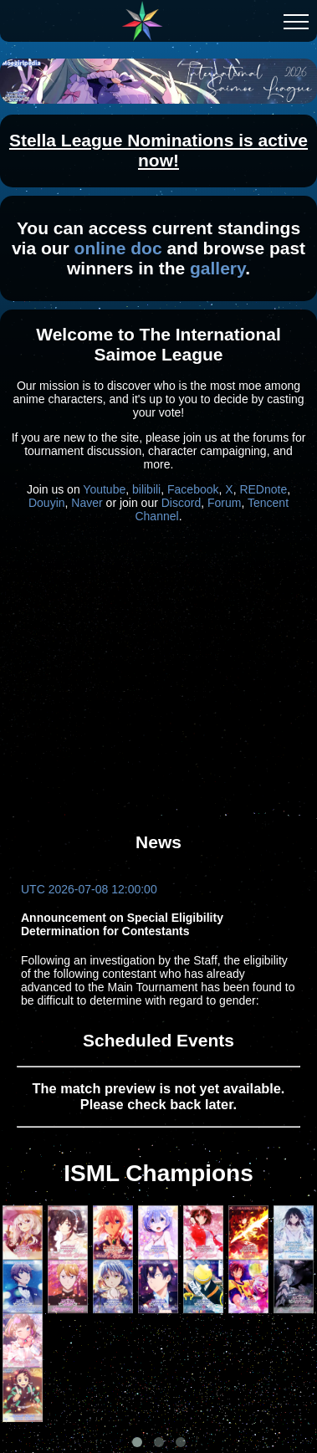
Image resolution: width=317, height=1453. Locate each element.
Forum (224, 502)
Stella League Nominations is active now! (158, 150)
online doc (118, 248)
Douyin (46, 502)
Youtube (104, 489)
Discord (181, 502)
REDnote (263, 489)
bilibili (146, 489)
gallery (217, 268)
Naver (86, 502)
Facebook (192, 489)
